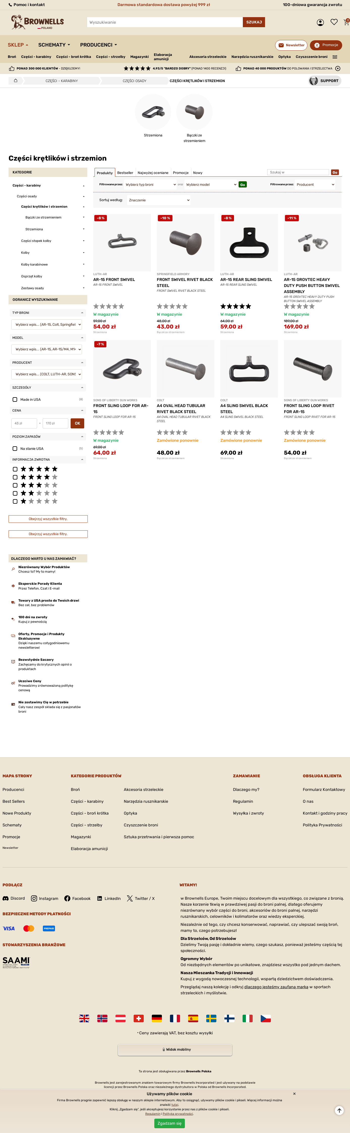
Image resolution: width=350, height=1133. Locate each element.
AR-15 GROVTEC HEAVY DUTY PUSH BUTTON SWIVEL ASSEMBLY (312, 285)
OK (77, 423)
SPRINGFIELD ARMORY (173, 274)
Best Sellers (14, 801)
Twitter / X (141, 898)
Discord (14, 898)
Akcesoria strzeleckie (207, 57)
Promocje (330, 45)
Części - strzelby (110, 57)
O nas (308, 801)
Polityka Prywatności (322, 825)
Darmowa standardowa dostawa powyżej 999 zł (164, 4)
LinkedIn (109, 898)
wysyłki (206, 1033)
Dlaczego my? (246, 789)
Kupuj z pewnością (32, 622)
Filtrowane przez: (111, 184)
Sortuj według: (111, 200)
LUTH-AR (100, 274)
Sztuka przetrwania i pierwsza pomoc (159, 836)
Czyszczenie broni (312, 57)
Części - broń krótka (73, 57)
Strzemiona (100, 332)
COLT (160, 400)
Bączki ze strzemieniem (171, 332)
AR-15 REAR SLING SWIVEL (246, 279)
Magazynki (139, 57)
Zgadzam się (170, 1123)
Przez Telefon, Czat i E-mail (39, 588)
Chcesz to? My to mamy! (36, 571)
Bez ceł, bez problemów (36, 605)
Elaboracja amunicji (163, 57)
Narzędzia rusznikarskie (252, 57)
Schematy (52, 45)
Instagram (44, 898)
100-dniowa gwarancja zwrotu (312, 4)
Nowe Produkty (17, 813)
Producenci (96, 45)
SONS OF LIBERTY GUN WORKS (115, 400)
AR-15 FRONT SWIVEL (114, 279)
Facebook (77, 898)
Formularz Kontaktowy (324, 789)
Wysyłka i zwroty (248, 813)
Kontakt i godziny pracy (325, 813)
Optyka (284, 57)
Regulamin (243, 801)
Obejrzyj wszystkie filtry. (48, 519)
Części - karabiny (36, 57)
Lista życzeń (335, 22)
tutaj (174, 1105)
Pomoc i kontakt (26, 4)
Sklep (16, 45)
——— (335, 56)
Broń (12, 57)
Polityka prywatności (178, 1114)
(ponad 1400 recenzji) (189, 68)
